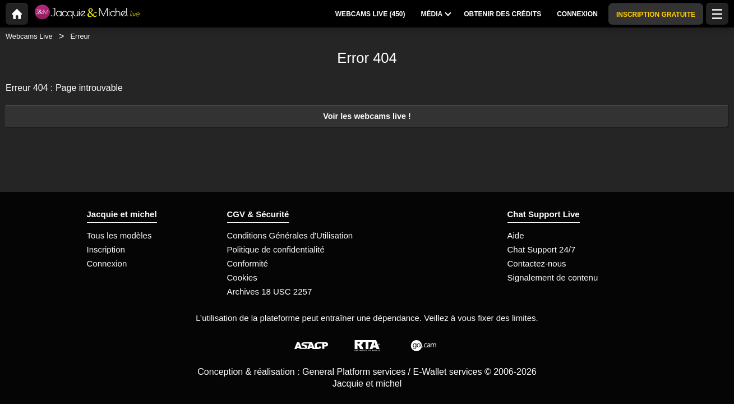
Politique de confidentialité (276, 249)
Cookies (242, 277)
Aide (515, 235)
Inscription (106, 249)
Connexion (107, 263)
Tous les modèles (119, 235)
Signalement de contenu (552, 277)
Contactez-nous (536, 263)
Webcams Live (29, 36)
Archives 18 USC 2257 (269, 291)
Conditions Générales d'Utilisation (290, 235)
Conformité (247, 263)
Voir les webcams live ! (367, 116)
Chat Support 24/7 (541, 249)
